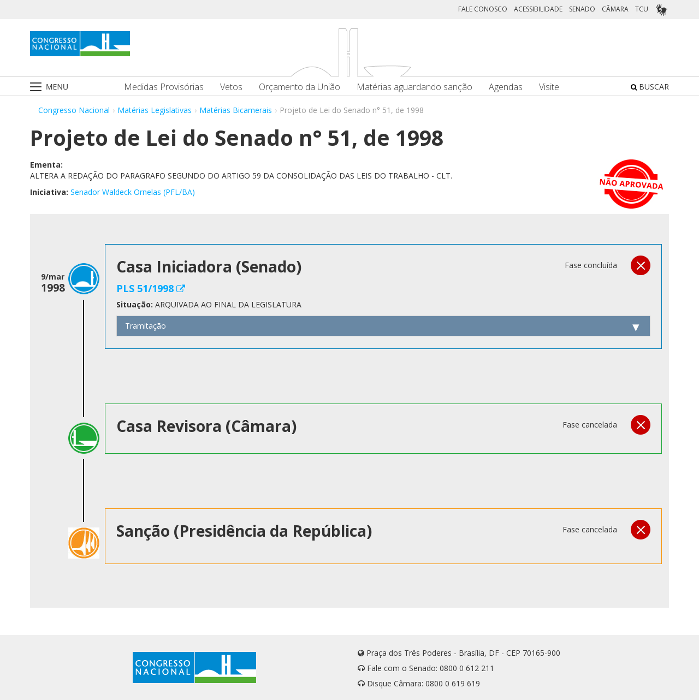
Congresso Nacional (74, 110)
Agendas (506, 87)
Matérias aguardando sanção (414, 87)
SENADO (582, 9)
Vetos (231, 87)
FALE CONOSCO (482, 9)
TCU (641, 9)
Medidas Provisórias (164, 87)
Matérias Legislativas (154, 110)
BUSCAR (650, 86)
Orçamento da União (299, 87)
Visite (549, 87)
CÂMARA (615, 9)
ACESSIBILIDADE (538, 9)
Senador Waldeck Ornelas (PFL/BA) (132, 192)
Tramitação (145, 326)
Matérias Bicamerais (235, 110)
